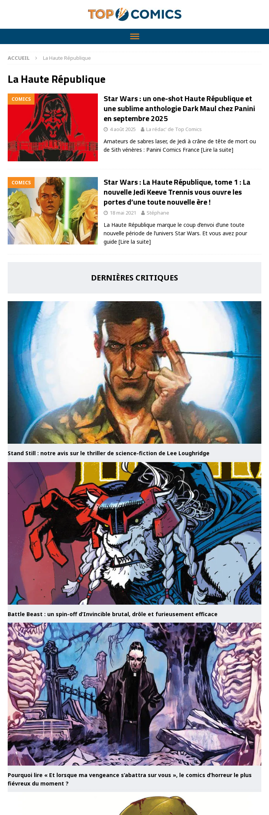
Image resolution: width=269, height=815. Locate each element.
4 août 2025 (123, 129)
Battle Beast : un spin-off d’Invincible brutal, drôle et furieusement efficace (113, 614)
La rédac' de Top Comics (174, 129)
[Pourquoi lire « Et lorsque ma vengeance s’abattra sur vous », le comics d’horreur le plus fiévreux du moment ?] (134, 694)
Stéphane (158, 212)
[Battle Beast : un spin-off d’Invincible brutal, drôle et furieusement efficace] (134, 533)
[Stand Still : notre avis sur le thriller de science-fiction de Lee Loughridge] (134, 372)
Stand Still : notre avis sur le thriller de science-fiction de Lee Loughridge (109, 453)
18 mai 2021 (123, 212)
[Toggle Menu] (134, 36)
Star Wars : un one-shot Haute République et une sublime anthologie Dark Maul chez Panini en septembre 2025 (179, 108)
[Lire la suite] (217, 149)
